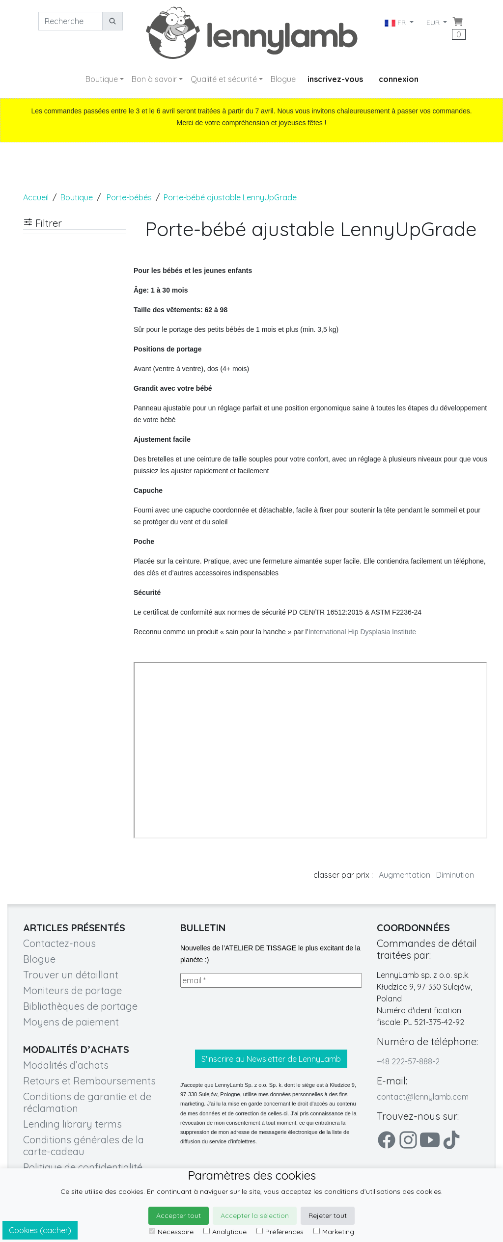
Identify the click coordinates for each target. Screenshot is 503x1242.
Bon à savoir (154, 79)
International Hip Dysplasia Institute (362, 632)
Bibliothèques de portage (80, 1006)
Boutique (101, 79)
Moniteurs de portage (72, 990)
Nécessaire (171, 1231)
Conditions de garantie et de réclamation (87, 1102)
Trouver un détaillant (70, 975)
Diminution (455, 875)
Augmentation (404, 875)
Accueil (36, 197)
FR (396, 22)
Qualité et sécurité (224, 79)
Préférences (280, 1231)
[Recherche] (70, 21)
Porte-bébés (129, 197)
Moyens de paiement (71, 1022)
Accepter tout (178, 1215)
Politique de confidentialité (82, 1167)
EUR (434, 22)
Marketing (333, 1231)
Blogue (283, 79)
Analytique (225, 1231)
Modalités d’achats (66, 1065)
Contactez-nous (59, 943)
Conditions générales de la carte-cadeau (83, 1146)
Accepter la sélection (255, 1215)
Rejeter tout (327, 1215)
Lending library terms (72, 1124)
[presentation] (255, 1018)
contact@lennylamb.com (423, 1097)
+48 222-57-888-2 (408, 1061)
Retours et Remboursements (89, 1081)
